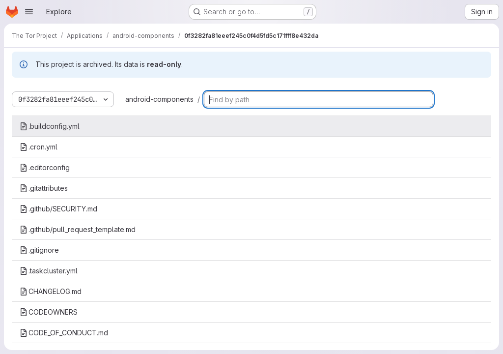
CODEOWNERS (49, 312)
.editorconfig (45, 167)
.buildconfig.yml (50, 126)
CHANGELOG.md (51, 291)
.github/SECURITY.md (58, 209)
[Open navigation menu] (29, 12)
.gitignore (39, 250)
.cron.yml (38, 147)
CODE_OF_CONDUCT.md (64, 332)
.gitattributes (44, 188)
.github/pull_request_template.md (78, 229)
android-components (159, 99)
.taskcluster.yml (49, 270)
